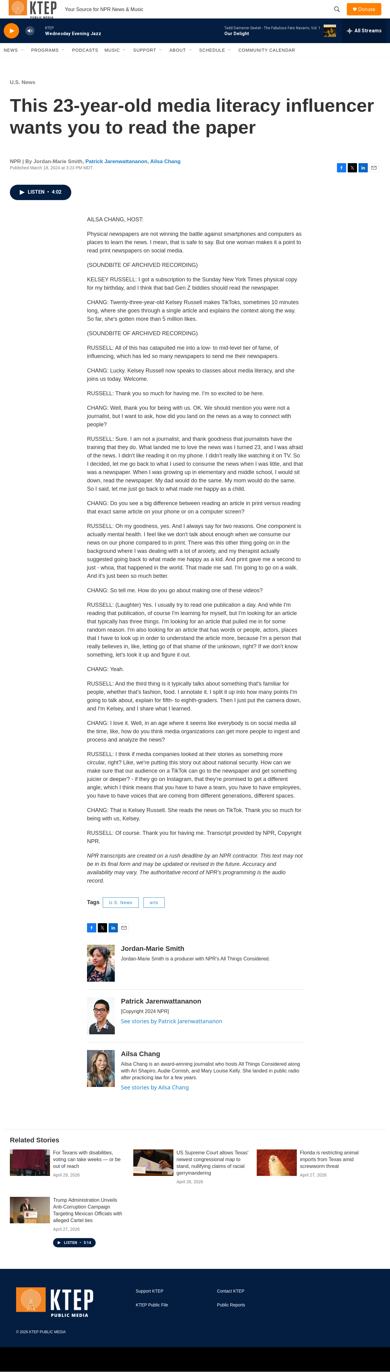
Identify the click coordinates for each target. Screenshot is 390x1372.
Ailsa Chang (165, 175)
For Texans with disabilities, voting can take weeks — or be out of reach (87, 1173)
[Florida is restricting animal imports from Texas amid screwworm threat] (277, 1176)
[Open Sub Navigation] (22, 64)
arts (154, 916)
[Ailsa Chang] (101, 1082)
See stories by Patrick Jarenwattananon (171, 1035)
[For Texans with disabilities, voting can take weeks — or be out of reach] (30, 1176)
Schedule (212, 64)
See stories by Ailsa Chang (155, 1101)
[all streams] (364, 44)
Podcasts (85, 64)
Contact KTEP (230, 1305)
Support (144, 64)
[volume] (30, 45)
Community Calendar (267, 64)
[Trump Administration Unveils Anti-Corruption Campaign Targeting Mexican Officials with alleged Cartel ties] (30, 1224)
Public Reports (231, 1319)
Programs (45, 64)
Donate (370, 16)
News (11, 64)
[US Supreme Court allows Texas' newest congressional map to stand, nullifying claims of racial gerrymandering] (153, 1176)
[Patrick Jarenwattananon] (101, 1029)
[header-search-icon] (340, 16)
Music (112, 64)
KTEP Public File (152, 1319)
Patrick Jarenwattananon (116, 175)
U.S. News (22, 96)
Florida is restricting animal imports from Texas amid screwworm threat (329, 1173)
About (177, 64)
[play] (11, 44)
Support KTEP (150, 1305)
